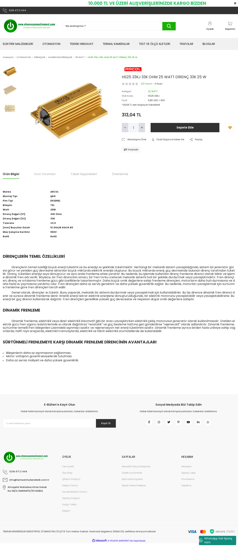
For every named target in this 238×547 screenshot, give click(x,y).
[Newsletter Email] (59, 424)
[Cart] (230, 27)
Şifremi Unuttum (71, 482)
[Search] (119, 27)
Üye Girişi (67, 476)
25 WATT (153, 92)
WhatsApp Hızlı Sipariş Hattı (215, 540)
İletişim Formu (70, 489)
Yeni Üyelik (68, 470)
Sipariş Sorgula (71, 501)
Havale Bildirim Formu (74, 495)
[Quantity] (133, 129)
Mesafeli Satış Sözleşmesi (136, 470)
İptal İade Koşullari (132, 482)
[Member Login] (210, 27)
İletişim (66, 514)
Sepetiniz (186, 489)
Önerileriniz (120, 175)
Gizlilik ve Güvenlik (132, 476)
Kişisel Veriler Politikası (134, 489)
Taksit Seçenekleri (84, 175)
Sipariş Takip (188, 476)
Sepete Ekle (185, 129)
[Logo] (30, 27)
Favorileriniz (187, 482)
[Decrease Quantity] (125, 129)
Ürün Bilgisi (11, 175)
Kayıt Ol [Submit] (104, 424)
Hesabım (186, 470)
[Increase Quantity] (142, 129)
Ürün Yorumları (45, 175)
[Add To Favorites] (230, 129)
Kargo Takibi (69, 508)
